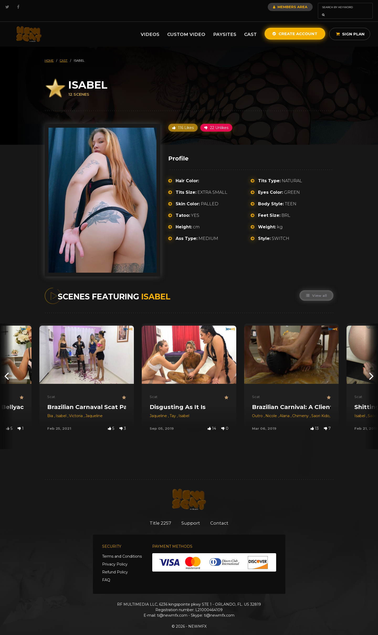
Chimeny (301, 408)
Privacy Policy (115, 557)
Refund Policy (115, 564)
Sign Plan (350, 26)
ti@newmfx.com (172, 608)
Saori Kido (320, 408)
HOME (49, 53)
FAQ (106, 572)
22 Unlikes (216, 120)
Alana (285, 408)
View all (316, 288)
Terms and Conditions (122, 549)
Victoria (76, 408)
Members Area (276, 7)
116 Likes (183, 120)
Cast (250, 27)
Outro (258, 408)
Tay (173, 408)
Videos (150, 27)
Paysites (224, 27)
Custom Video (186, 27)
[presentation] (6, 368)
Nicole (271, 408)
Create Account (294, 26)
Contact (220, 515)
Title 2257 (160, 515)
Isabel (61, 408)
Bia (50, 408)
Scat (51, 389)
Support (191, 515)
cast (63, 53)
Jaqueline (94, 408)
